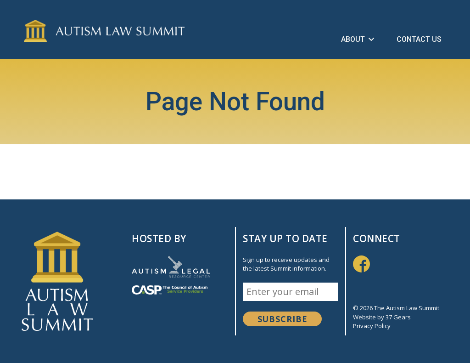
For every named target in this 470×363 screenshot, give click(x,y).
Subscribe (282, 318)
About (357, 39)
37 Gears (398, 317)
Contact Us (419, 39)
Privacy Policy (372, 326)
